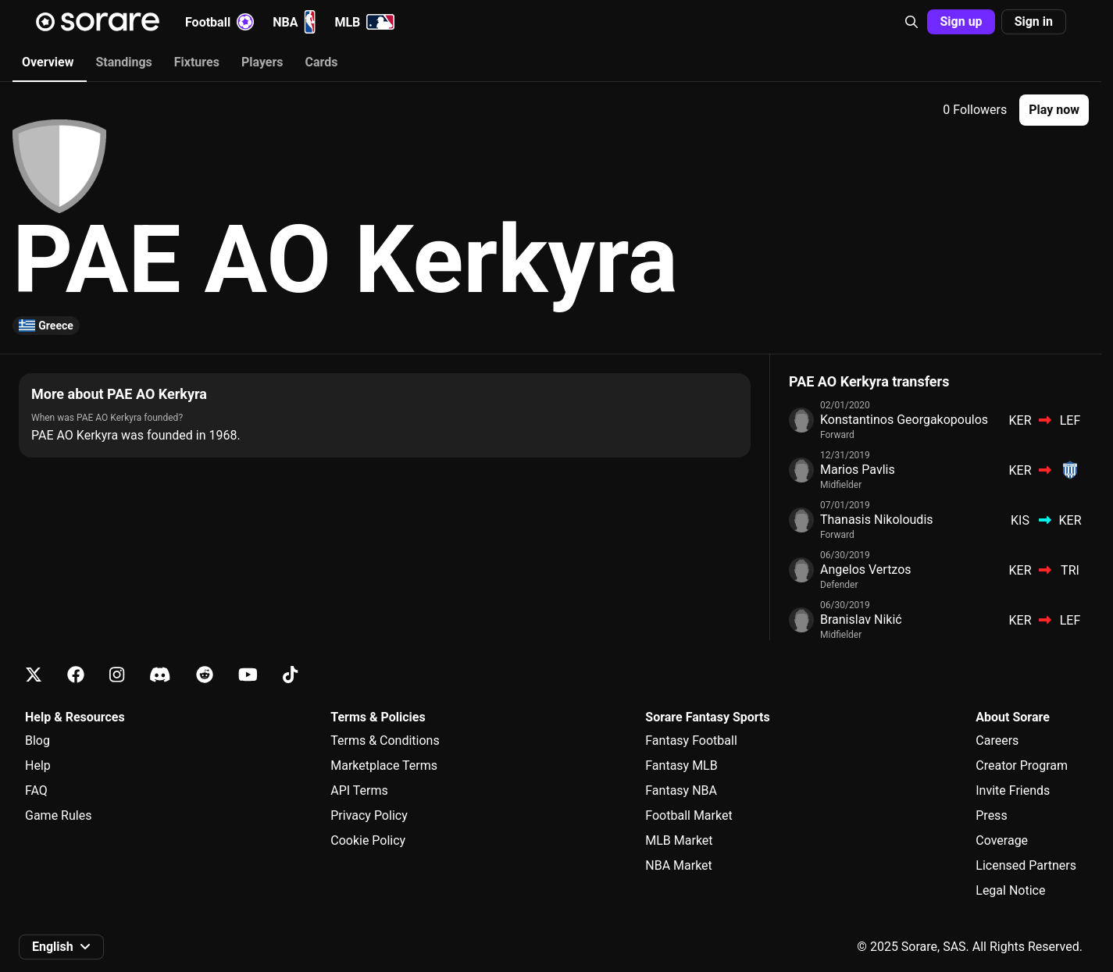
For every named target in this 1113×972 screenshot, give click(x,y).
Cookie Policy (367, 840)
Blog (37, 740)
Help (38, 765)
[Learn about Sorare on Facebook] (76, 675)
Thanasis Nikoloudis (876, 519)
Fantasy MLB (681, 765)
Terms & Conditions (385, 740)
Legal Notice (1010, 890)
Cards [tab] (321, 62)
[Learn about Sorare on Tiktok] (290, 675)
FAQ (36, 790)
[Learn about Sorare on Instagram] (116, 675)
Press (991, 815)
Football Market (688, 815)
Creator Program (1022, 765)
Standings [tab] (123, 62)
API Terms (359, 790)
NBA (294, 22)
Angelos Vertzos (865, 569)
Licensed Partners (1026, 865)
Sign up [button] (961, 21)
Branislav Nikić (861, 619)
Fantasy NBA (681, 790)
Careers (997, 740)
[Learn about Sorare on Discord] (160, 675)
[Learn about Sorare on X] (33, 675)
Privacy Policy (369, 815)
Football (219, 21)
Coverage (1002, 840)
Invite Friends (1013, 790)
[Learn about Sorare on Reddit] (204, 675)
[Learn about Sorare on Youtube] (248, 675)
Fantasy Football (691, 740)
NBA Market (678, 865)
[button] (911, 21)
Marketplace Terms (383, 765)
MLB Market (678, 840)
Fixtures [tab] (196, 62)
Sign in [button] (1034, 21)
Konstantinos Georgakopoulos (904, 419)
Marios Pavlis (857, 469)
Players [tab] (262, 62)
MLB (364, 22)
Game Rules (58, 815)
